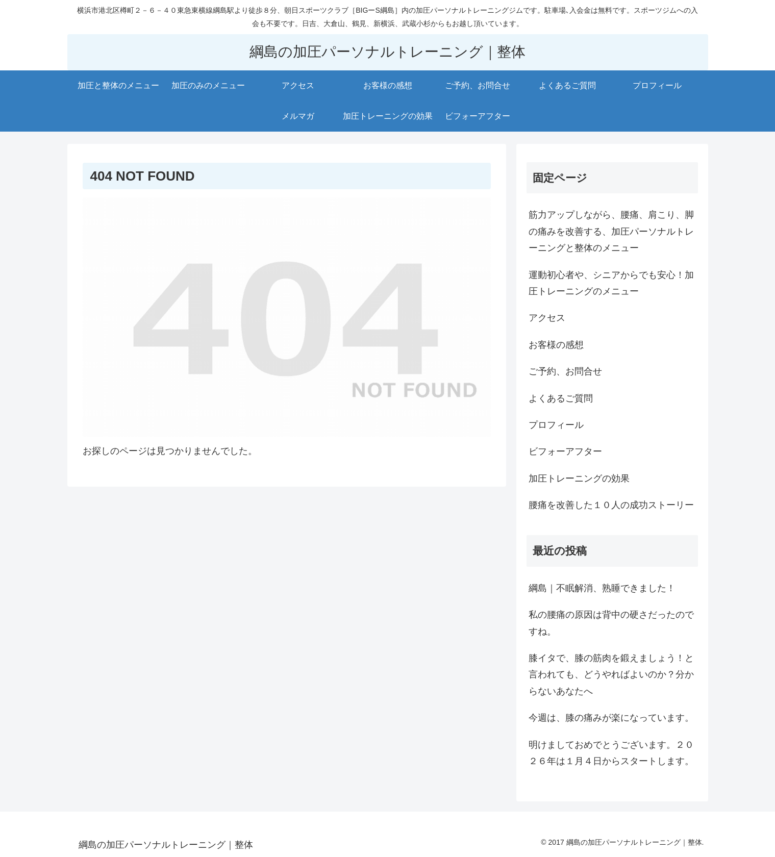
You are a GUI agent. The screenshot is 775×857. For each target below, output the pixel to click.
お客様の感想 (556, 345)
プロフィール (556, 425)
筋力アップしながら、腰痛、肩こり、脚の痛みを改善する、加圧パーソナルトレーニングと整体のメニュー (611, 231)
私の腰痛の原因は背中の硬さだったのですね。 (611, 623)
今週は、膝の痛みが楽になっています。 (611, 718)
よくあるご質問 (561, 398)
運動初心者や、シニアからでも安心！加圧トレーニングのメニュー (611, 283)
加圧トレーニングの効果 (579, 478)
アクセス (547, 318)
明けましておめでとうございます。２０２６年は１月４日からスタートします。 (611, 753)
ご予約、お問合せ (565, 371)
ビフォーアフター (565, 451)
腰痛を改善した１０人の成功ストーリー (611, 505)
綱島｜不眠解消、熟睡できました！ (602, 588)
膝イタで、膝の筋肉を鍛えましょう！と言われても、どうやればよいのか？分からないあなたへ (611, 674)
